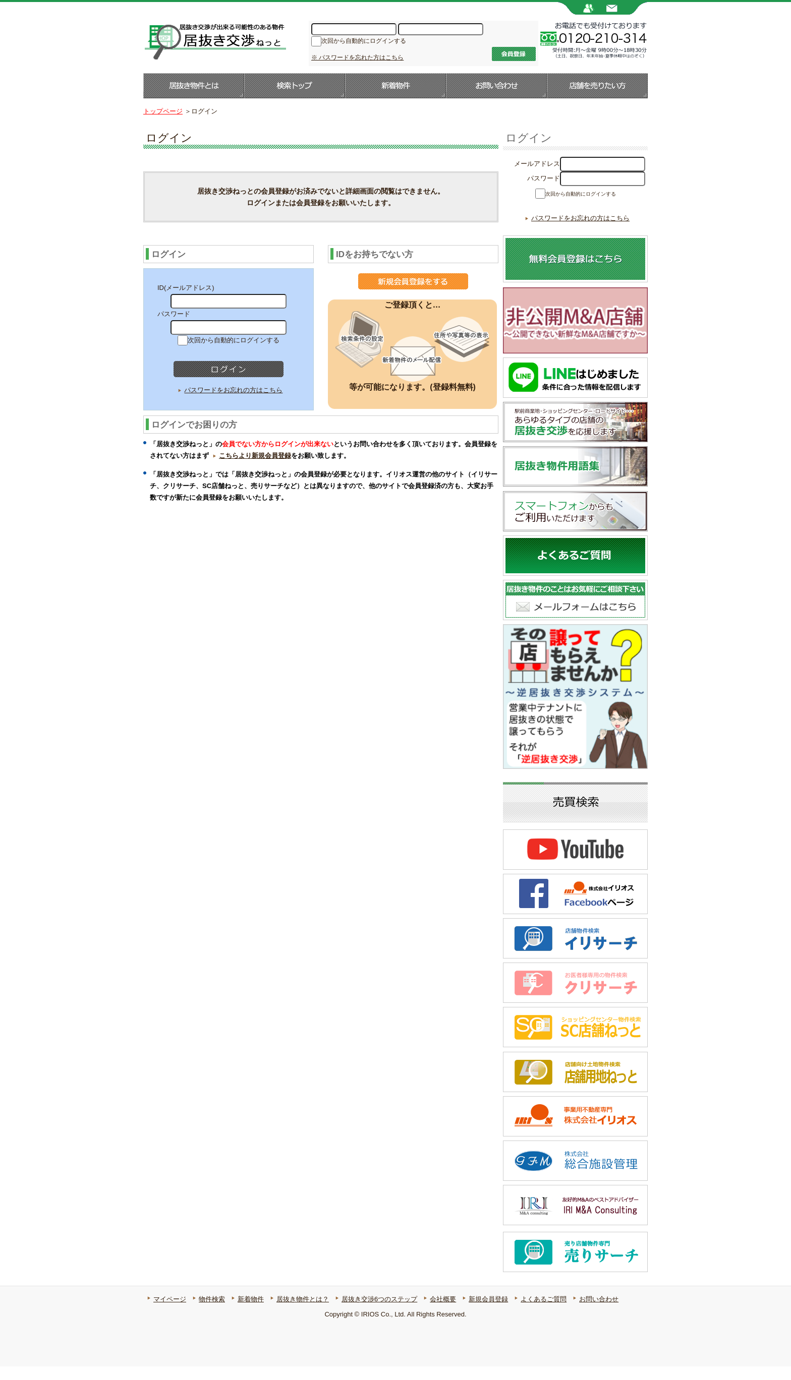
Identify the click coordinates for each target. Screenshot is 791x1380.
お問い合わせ (496, 85)
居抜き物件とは (193, 85)
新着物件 (395, 85)
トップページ (163, 111)
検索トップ (294, 85)
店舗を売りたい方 (597, 85)
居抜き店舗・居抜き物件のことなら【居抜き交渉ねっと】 (214, 41)
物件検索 (212, 1312)
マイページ (169, 1312)
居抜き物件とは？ (302, 1312)
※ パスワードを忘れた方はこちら (357, 57)
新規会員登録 (488, 1312)
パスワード (543, 178)
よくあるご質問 (544, 1312)
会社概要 (443, 1312)
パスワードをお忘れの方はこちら (233, 390)
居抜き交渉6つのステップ (379, 1312)
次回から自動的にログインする (363, 41)
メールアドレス (537, 163)
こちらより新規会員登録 (255, 455)
